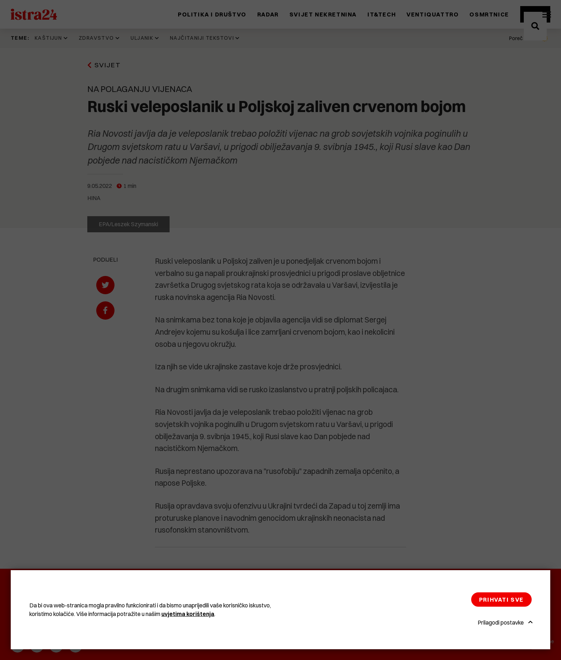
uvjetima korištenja (187, 613)
